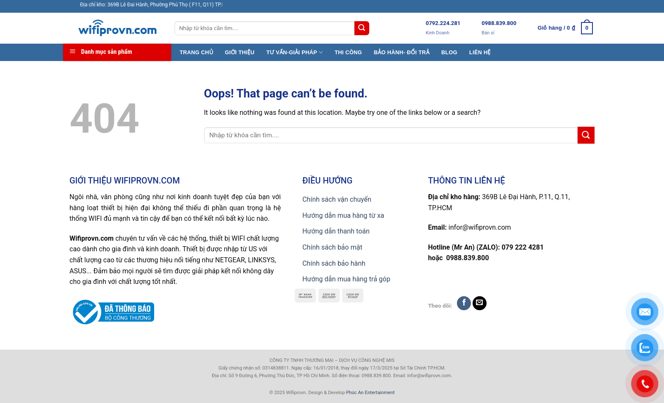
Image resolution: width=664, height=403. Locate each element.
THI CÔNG (348, 52)
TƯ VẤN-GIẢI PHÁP (294, 52)
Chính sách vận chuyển (336, 199)
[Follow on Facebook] (464, 303)
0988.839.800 (498, 23)
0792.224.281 (443, 23)
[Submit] (361, 28)
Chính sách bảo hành (333, 263)
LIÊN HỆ (480, 52)
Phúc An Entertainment (370, 392)
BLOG (449, 52)
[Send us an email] (480, 303)
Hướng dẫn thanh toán (336, 231)
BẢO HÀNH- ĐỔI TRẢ (401, 52)
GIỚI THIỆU (240, 52)
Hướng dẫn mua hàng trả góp (346, 279)
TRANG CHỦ (196, 52)
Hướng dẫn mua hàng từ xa (343, 215)
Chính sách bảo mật (332, 247)
